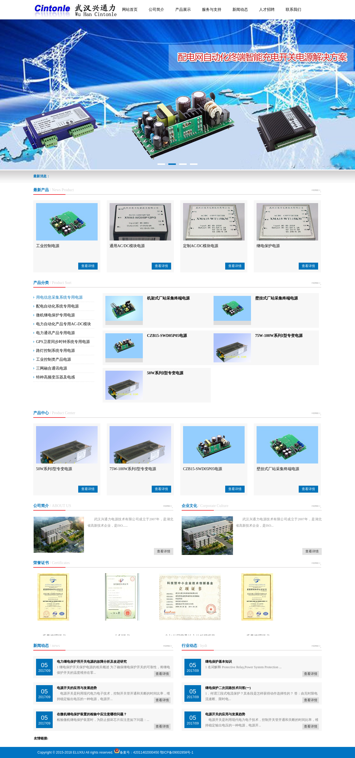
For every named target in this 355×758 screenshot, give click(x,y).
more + (316, 191)
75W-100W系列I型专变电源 (279, 336)
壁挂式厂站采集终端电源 (276, 298)
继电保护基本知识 (218, 662)
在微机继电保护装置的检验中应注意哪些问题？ (92, 714)
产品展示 (183, 9)
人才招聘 (267, 9)
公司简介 (156, 9)
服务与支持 (211, 9)
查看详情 (88, 266)
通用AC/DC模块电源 (127, 246)
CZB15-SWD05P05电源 (167, 336)
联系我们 (293, 9)
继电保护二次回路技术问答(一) (228, 688)
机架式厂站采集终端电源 (168, 298)
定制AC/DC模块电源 (200, 246)
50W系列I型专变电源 (165, 373)
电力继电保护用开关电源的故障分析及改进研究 (92, 662)
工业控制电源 (47, 246)
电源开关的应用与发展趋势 (77, 688)
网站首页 (130, 9)
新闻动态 (240, 9)
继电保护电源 (268, 246)
